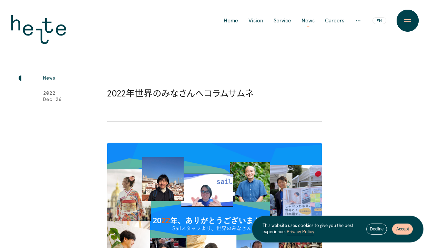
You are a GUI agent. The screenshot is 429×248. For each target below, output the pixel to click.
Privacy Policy (300, 232)
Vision (255, 20)
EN (379, 21)
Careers (334, 20)
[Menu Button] (407, 20)
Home (231, 20)
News (308, 20)
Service (282, 20)
